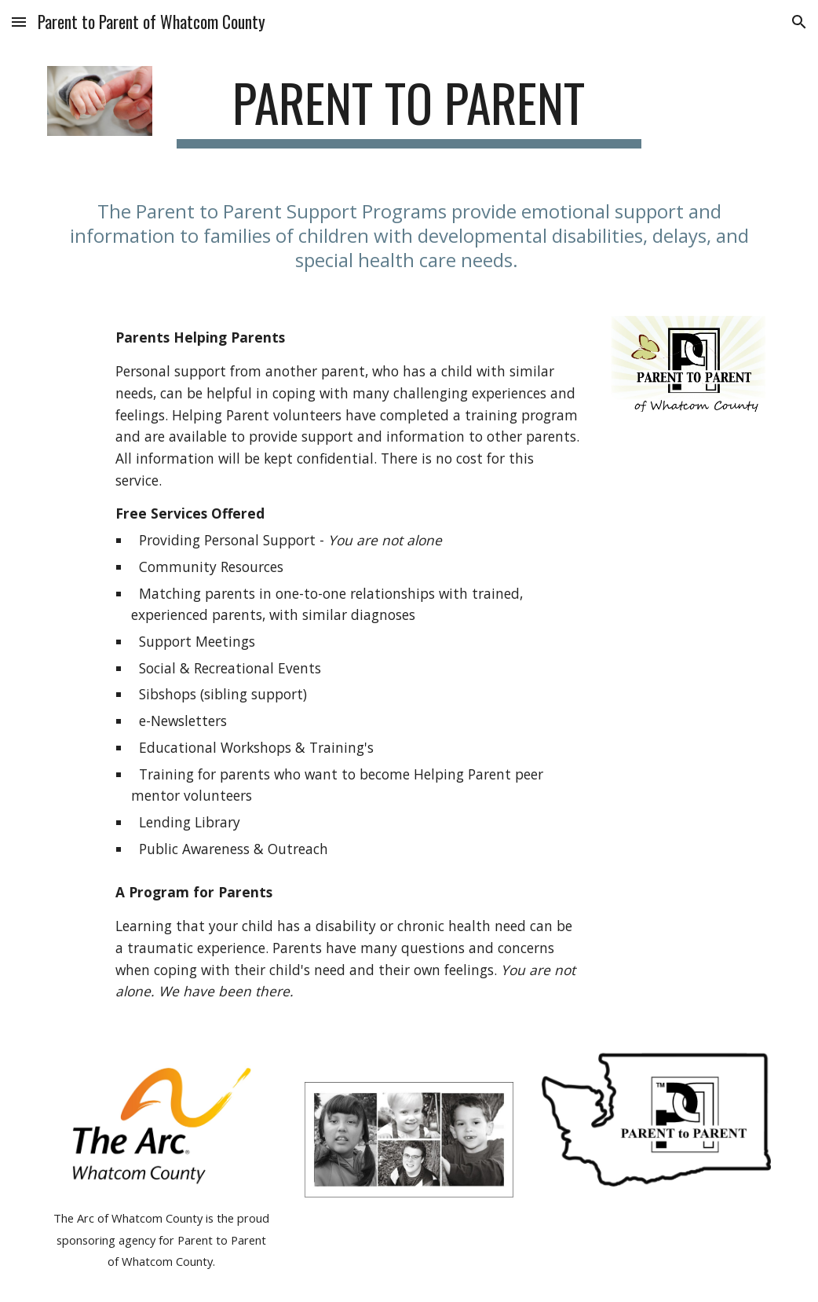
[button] (19, 21)
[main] (408, 110)
